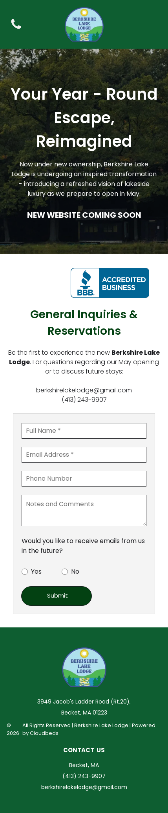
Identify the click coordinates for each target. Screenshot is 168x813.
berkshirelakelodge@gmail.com (84, 390)
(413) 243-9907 (84, 399)
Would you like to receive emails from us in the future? (83, 545)
